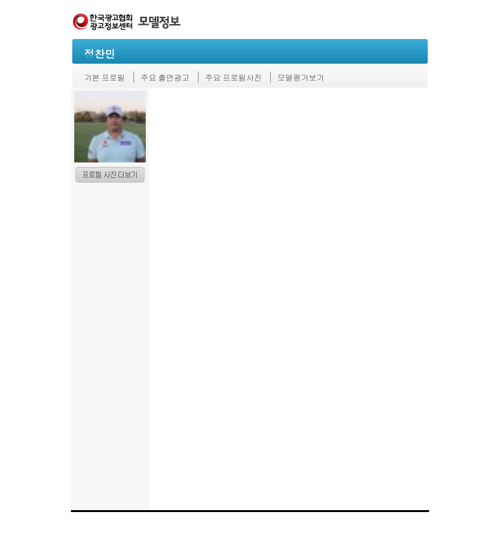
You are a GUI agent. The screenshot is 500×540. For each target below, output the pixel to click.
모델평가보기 (300, 77)
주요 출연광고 (165, 77)
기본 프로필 (104, 77)
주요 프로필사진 (233, 77)
